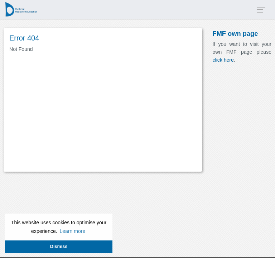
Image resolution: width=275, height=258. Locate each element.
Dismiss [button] (58, 246)
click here (223, 60)
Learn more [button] (72, 231)
